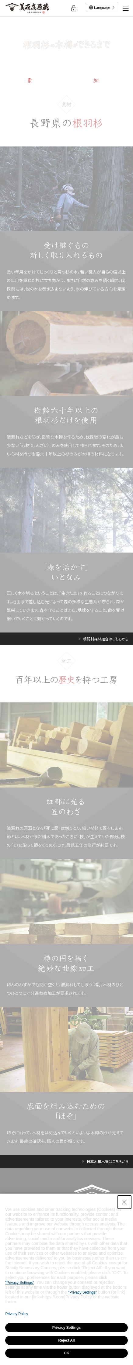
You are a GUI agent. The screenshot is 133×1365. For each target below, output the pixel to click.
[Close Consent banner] (124, 1202)
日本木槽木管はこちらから (107, 1161)
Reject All (66, 1340)
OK (66, 1353)
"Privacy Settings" (19, 1283)
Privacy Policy (16, 1314)
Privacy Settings (66, 1327)
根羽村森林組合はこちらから (105, 639)
